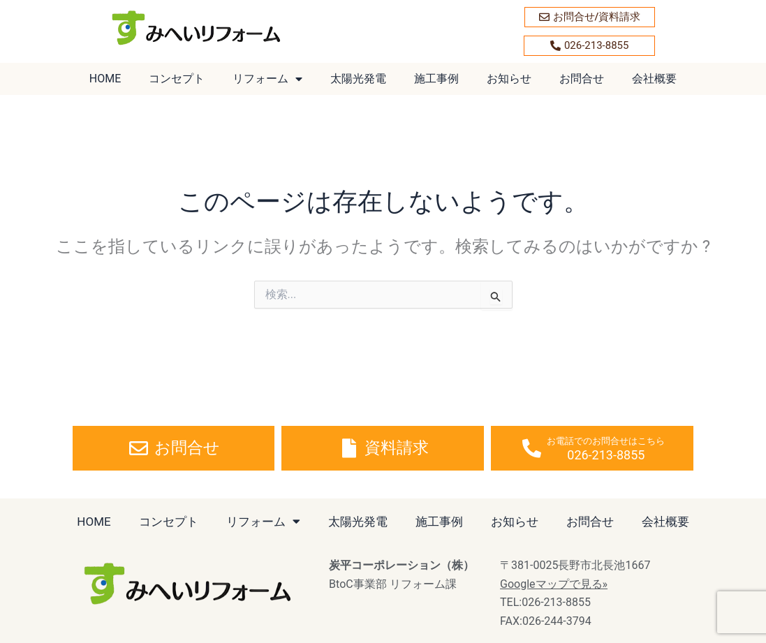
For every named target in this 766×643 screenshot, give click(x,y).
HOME (105, 78)
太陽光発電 (358, 78)
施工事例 (436, 78)
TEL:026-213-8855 (545, 602)
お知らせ (509, 78)
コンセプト (177, 78)
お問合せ (581, 78)
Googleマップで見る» (553, 584)
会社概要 (654, 78)
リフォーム (267, 78)
